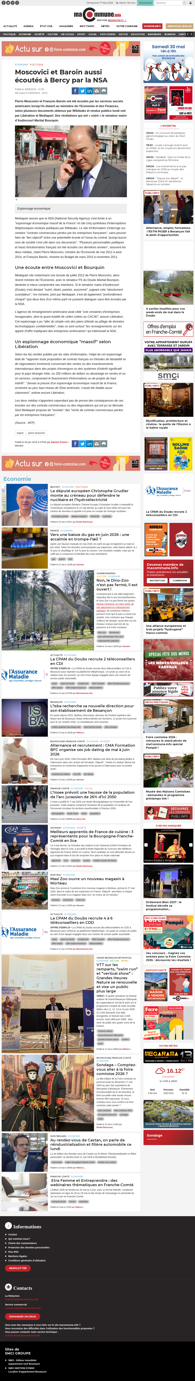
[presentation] (146, 845)
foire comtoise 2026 (123, 1110)
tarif (70, 559)
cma (66, 860)
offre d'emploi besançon (118, 683)
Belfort (55, 487)
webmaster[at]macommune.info (22, 1335)
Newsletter (18, 1268)
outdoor (125, 1039)
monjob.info (83, 683)
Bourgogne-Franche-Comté (67, 741)
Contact (12, 1234)
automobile (57, 1162)
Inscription (157, 580)
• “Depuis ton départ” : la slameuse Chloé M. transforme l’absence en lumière (164, 181)
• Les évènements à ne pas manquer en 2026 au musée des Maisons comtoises (166, 169)
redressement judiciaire (108, 641)
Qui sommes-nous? (19, 1239)
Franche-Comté (59, 788)
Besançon (56, 702)
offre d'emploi (98, 683)
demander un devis (22, 1316)
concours (76, 860)
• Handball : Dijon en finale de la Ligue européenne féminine (168, 159)
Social (89, 788)
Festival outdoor (105, 1031)
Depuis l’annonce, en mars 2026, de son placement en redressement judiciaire (115, 607)
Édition (102, 20)
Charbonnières (106, 573)
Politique (36, 64)
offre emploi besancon (76, 688)
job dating (88, 774)
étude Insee (72, 813)
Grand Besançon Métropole (114, 958)
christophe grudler (60, 516)
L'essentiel (168, 125)
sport (100, 1043)
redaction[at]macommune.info (21, 1299)
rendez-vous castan (107, 1162)
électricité (95, 516)
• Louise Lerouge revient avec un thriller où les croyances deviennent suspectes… (168, 148)
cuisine (87, 860)
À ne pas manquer (168, 825)
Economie (21, 64)
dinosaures (114, 632)
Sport (125, 961)
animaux (55, 900)
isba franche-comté (92, 727)
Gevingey (55, 828)
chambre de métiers (61, 774)
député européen (79, 516)
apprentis (56, 860)
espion (20, 433)
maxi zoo (80, 900)
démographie (58, 813)
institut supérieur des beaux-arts (66, 727)
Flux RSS (13, 1252)
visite (100, 1119)
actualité (56, 655)
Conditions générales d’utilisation (27, 1260)
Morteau (55, 875)
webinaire (83, 1201)
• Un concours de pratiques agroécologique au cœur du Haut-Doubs (166, 135)
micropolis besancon (107, 1115)
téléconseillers (96, 688)
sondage (124, 1115)
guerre (62, 559)
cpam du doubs (67, 683)
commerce (68, 900)
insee (84, 813)
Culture (102, 576)
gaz (53, 559)
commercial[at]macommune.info (23, 1308)
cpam (54, 683)
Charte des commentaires (22, 1243)
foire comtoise (104, 1110)
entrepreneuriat (58, 1201)
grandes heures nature (108, 1039)
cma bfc (76, 774)
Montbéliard (58, 1136)
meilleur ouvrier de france (105, 860)
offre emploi (57, 688)
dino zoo (102, 632)
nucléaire (107, 516)
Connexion (180, 580)
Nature (114, 961)
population (94, 813)
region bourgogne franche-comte (80, 1162)
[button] (184, 3)
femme (72, 1201)
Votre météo (168, 1045)
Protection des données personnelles (29, 1247)
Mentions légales (17, 1256)
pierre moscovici (36, 433)
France (54, 530)
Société (105, 741)
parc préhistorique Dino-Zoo (110, 637)
